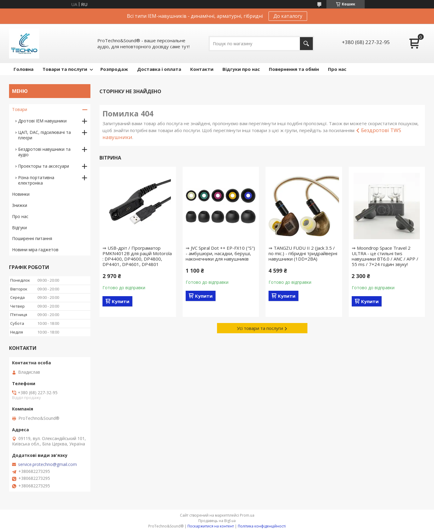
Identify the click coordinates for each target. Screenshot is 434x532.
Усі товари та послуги (260, 328)
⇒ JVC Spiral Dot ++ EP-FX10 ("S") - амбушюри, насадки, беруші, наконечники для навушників (220, 253)
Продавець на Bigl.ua (217, 520)
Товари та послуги (64, 69)
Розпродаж (114, 69)
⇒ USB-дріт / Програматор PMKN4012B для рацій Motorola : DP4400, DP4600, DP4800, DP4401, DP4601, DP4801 (137, 256)
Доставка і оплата (159, 69)
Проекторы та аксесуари (43, 166)
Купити (120, 301)
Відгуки (19, 227)
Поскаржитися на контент (210, 526)
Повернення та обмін (294, 69)
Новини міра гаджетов (35, 249)
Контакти (201, 69)
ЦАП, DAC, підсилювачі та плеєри (44, 135)
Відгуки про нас (241, 69)
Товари (19, 109)
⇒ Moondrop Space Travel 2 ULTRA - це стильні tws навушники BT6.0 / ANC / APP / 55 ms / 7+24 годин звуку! (385, 256)
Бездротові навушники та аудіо (44, 151)
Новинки (21, 194)
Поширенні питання (32, 238)
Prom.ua (247, 515)
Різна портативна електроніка (36, 180)
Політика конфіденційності (262, 526)
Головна (23, 69)
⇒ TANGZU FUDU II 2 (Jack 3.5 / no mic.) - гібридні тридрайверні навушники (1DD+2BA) (303, 253)
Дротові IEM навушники (42, 121)
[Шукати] (306, 43)
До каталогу (287, 16)
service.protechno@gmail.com (47, 464)
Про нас (337, 69)
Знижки (19, 205)
